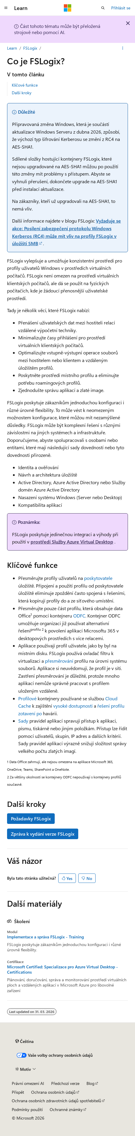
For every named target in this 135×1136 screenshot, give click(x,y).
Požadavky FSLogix (31, 818)
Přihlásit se (120, 8)
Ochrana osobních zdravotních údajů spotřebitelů (56, 1100)
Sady (23, 721)
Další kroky (21, 92)
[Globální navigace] (6, 8)
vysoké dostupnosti (73, 706)
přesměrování (59, 661)
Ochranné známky (66, 1109)
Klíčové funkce (25, 85)
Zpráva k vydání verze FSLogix (42, 834)
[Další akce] (123, 48)
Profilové (27, 698)
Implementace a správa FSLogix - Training (45, 937)
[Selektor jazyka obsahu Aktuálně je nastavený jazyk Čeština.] (24, 1041)
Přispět (18, 1092)
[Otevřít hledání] (103, 8)
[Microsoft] (67, 8)
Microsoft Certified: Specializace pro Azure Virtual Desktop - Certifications (62, 969)
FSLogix (30, 48)
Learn (12, 48)
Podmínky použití (27, 1109)
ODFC (78, 615)
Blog (90, 1083)
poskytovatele (98, 578)
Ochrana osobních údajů (53, 1092)
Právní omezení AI (28, 1083)
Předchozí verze (65, 1083)
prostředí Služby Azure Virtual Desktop (72, 541)
